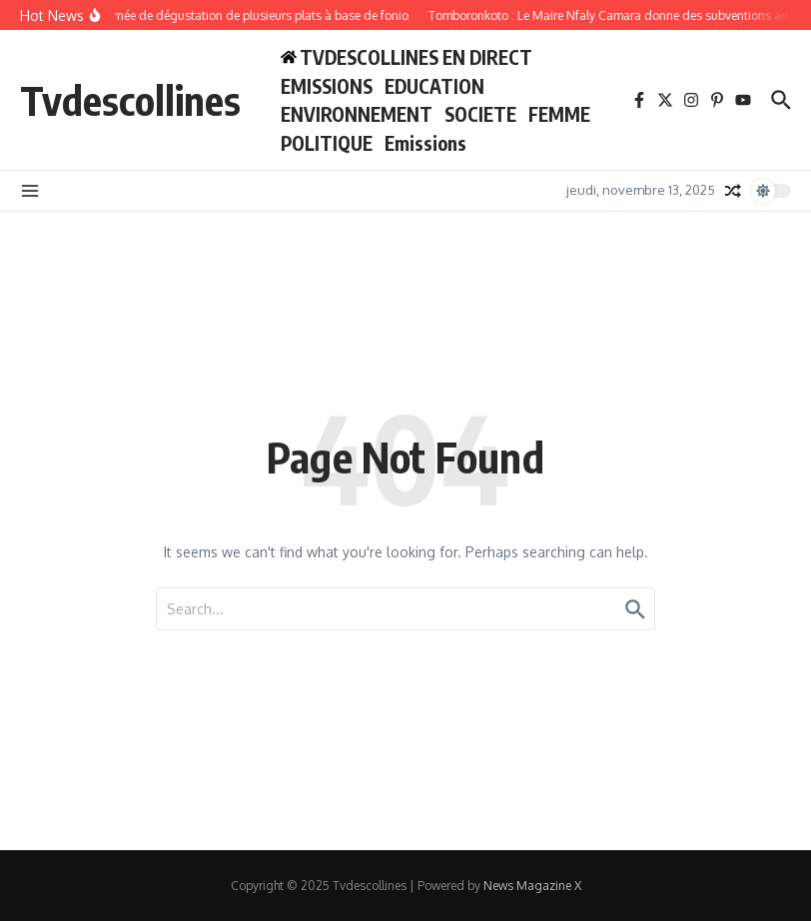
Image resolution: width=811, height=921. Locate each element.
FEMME (559, 114)
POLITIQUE (327, 143)
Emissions (425, 143)
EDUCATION (434, 86)
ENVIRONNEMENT (356, 114)
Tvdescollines (130, 100)
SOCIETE (480, 114)
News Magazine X (532, 885)
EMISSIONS (327, 86)
